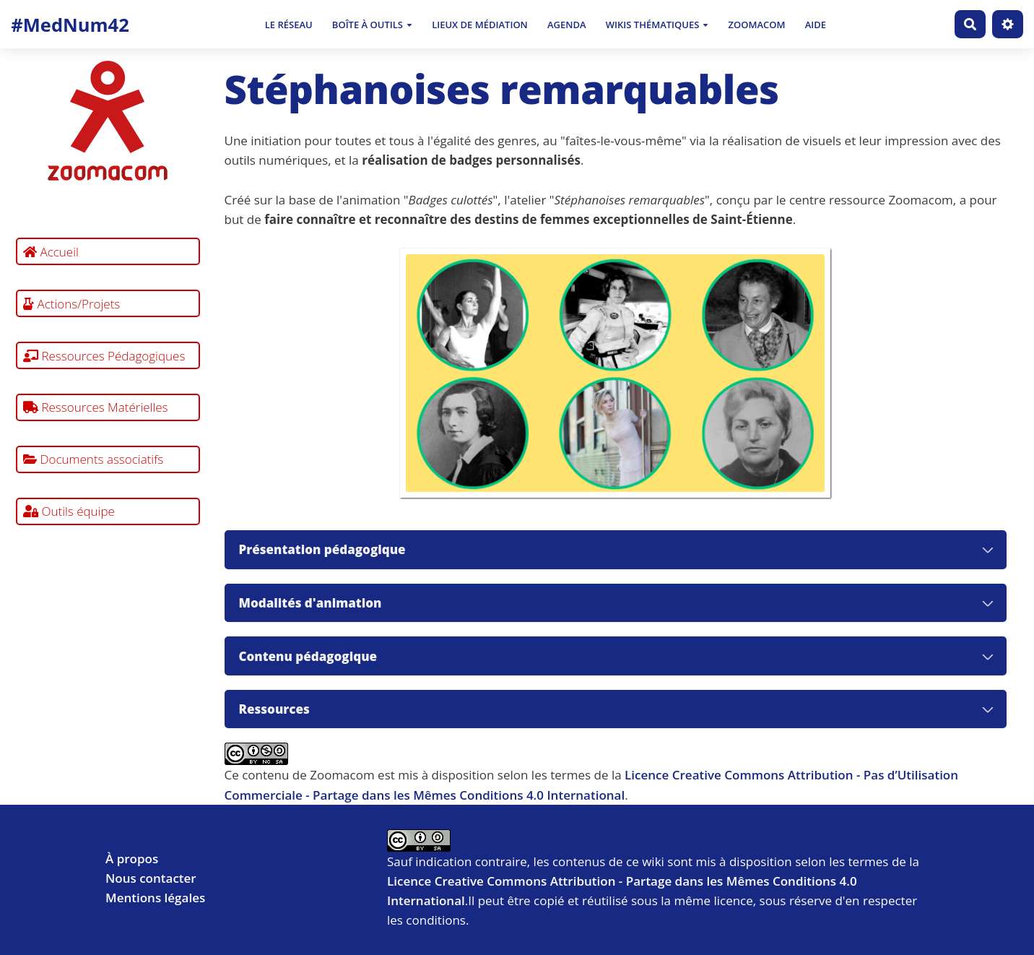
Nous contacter (150, 878)
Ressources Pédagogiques (104, 355)
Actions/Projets (71, 303)
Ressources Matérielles (95, 407)
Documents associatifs (93, 459)
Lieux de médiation (480, 24)
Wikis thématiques (657, 24)
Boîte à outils (372, 24)
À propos (131, 858)
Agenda (566, 24)
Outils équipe (69, 511)
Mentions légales (155, 897)
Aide (815, 24)
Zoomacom (757, 24)
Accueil (51, 251)
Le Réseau (289, 24)
